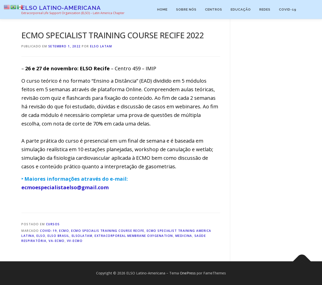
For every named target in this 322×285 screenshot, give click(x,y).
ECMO (64, 231)
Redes (264, 9)
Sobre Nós (186, 9)
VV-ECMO (75, 241)
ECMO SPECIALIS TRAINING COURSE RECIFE (107, 231)
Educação (241, 9)
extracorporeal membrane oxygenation (134, 236)
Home (162, 9)
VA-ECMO (57, 241)
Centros (213, 9)
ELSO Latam (101, 46)
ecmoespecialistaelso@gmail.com (65, 187)
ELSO (40, 236)
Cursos (53, 224)
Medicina (183, 236)
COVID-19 (287, 9)
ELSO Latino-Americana (61, 7)
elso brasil (58, 236)
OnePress (188, 273)
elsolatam (82, 236)
